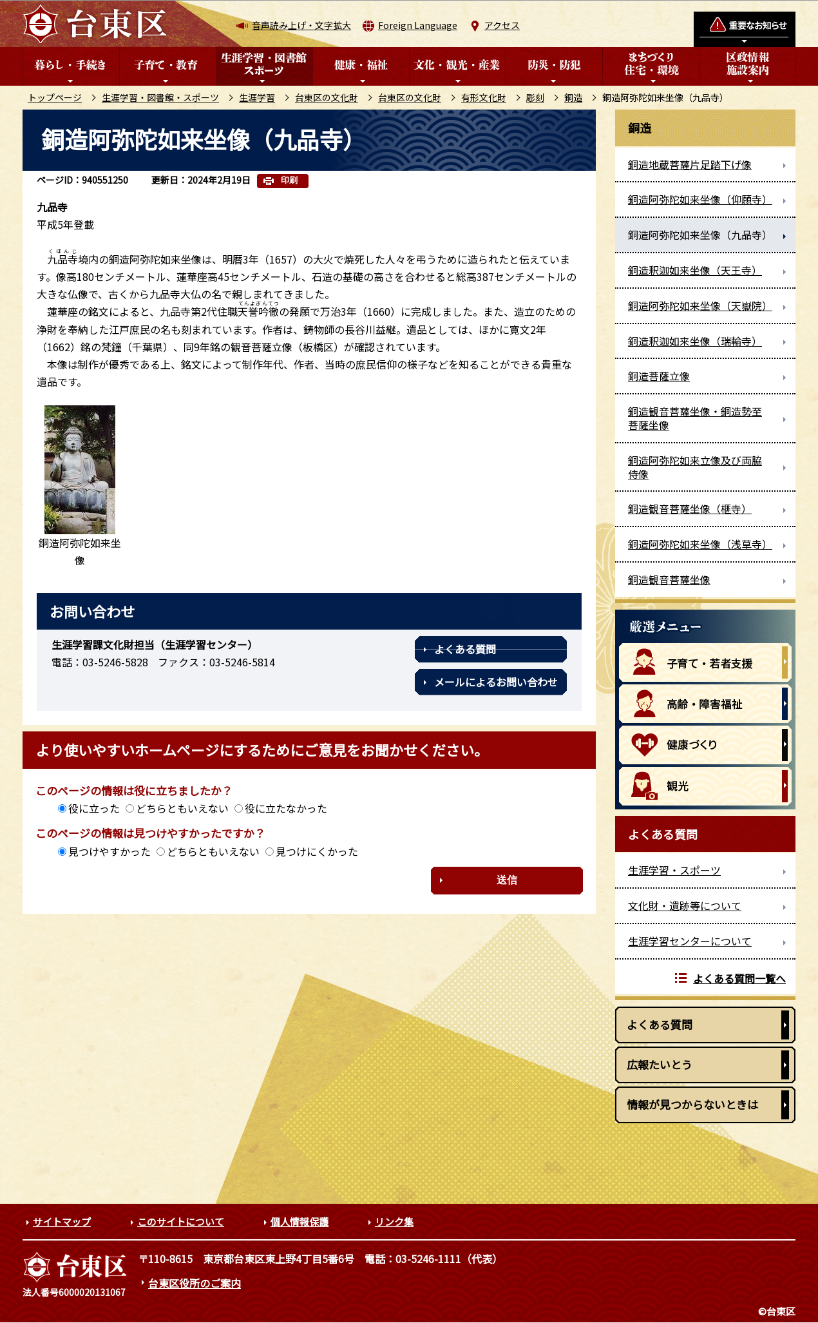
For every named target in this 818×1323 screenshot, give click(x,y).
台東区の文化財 (326, 97)
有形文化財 (483, 97)
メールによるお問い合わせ (496, 682)
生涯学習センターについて (690, 941)
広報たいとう (659, 1064)
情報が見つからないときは (692, 1104)
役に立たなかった (286, 808)
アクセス (502, 25)
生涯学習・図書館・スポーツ (160, 97)
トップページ (55, 97)
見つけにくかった (317, 851)
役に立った (94, 808)
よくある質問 (465, 649)
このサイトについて (180, 1221)
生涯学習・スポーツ (674, 870)
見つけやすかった (109, 851)
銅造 (573, 97)
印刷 (289, 180)
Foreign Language (417, 25)
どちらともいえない (182, 808)
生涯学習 (257, 97)
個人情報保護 (299, 1221)
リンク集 (394, 1221)
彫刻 (535, 97)
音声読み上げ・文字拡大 (301, 25)
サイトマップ (62, 1221)
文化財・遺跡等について (684, 905)
